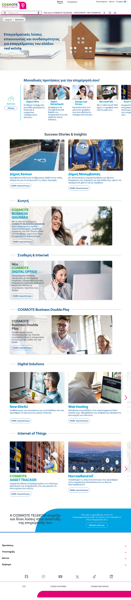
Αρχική (8, 19)
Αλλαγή (11, 108)
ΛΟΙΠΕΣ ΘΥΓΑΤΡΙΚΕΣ (58, 586)
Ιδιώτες (60, 2)
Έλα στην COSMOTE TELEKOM (58, 12)
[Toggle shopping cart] (111, 12)
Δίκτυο (112, 1)
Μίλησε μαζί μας (97, 525)
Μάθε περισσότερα (22, 241)
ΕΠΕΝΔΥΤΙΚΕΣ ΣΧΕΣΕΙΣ (100, 586)
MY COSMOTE (94, 12)
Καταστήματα (101, 1)
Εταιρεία (119, 1)
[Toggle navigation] (114, 13)
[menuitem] (26, 576)
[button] (104, 12)
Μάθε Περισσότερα (20, 185)
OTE (24, 586)
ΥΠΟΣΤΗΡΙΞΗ (80, 12)
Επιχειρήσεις (72, 2)
